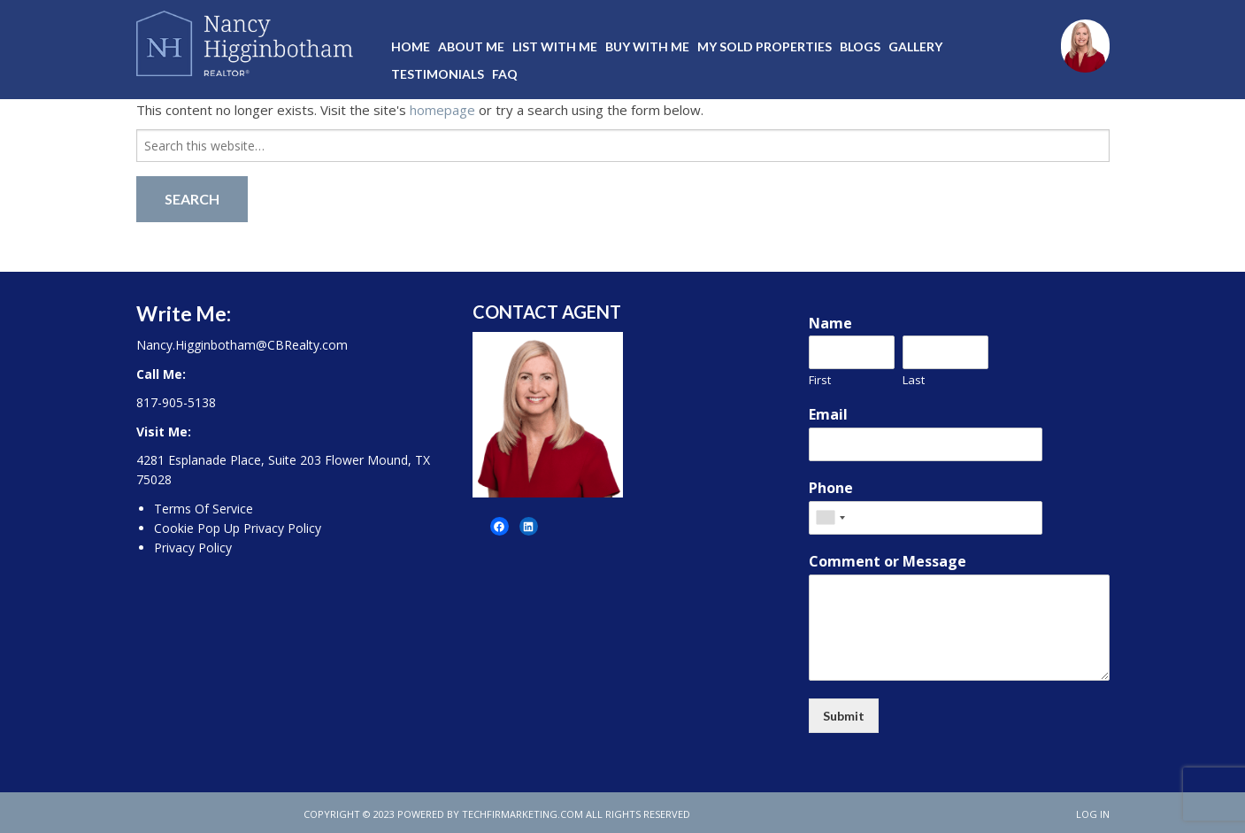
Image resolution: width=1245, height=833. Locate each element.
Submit (844, 715)
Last (914, 380)
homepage (442, 110)
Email (828, 414)
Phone (831, 488)
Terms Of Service (203, 508)
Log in (1093, 814)
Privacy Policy (193, 547)
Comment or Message (887, 561)
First (820, 380)
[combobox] (830, 518)
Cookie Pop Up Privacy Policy (237, 528)
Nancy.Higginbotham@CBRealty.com (242, 344)
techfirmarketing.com (522, 814)
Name (830, 323)
